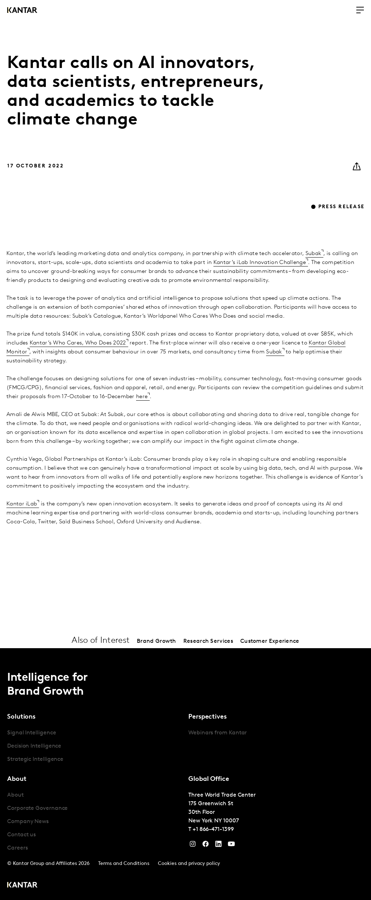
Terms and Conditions (123, 863)
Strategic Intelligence (35, 759)
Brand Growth (156, 641)
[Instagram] (192, 846)
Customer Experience (269, 641)
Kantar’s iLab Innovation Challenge (259, 262)
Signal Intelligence (31, 733)
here (142, 397)
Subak (313, 253)
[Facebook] (205, 846)
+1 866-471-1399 (213, 829)
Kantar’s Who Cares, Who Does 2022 (78, 343)
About (15, 795)
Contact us (21, 835)
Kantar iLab (21, 504)
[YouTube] (218, 846)
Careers (17, 848)
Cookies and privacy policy (189, 863)
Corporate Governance (37, 808)
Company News (28, 822)
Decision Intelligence (34, 746)
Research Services (208, 641)
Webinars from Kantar (217, 733)
